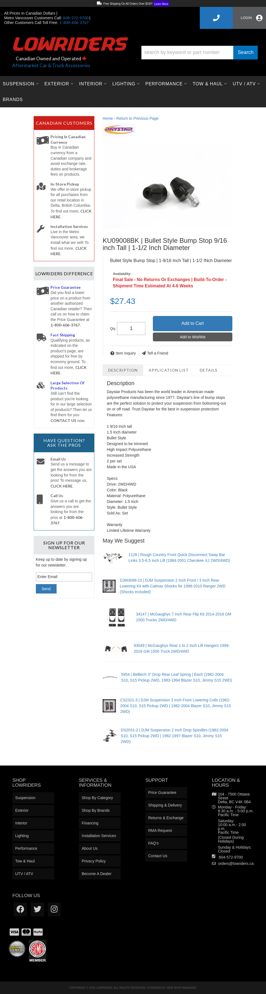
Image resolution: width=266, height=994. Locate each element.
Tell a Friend (157, 353)
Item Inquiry (126, 353)
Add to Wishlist (193, 337)
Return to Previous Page (137, 118)
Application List (169, 370)
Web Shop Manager (181, 987)
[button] (199, 52)
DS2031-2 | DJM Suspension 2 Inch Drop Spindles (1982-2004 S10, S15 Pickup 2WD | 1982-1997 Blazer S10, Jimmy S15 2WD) (174, 736)
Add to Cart (193, 323)
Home (108, 118)
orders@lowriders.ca (236, 863)
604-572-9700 (231, 857)
